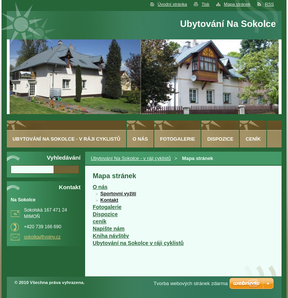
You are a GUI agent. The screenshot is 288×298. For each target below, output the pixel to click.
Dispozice (105, 214)
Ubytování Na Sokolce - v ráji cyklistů (131, 158)
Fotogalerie (107, 207)
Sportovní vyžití (118, 193)
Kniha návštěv (111, 236)
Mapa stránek (237, 4)
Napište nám (109, 229)
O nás (100, 187)
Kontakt (109, 200)
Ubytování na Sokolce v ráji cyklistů (138, 243)
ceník (99, 221)
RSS (269, 4)
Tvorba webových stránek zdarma (190, 283)
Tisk (205, 4)
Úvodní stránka (172, 4)
